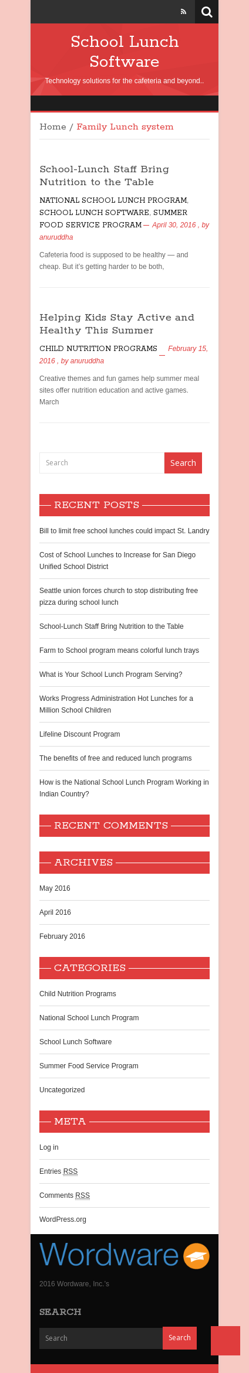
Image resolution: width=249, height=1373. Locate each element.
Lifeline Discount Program (79, 734)
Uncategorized (62, 1090)
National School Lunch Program (113, 200)
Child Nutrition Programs (98, 349)
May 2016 (54, 888)
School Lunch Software (124, 52)
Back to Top (225, 1340)
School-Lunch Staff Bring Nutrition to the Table (104, 176)
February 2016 (62, 936)
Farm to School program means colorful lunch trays (119, 650)
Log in (49, 1147)
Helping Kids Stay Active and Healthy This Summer (116, 324)
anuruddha (56, 237)
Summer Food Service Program (89, 1066)
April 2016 (55, 912)
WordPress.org (62, 1219)
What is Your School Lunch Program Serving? (110, 674)
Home (52, 127)
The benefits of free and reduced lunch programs (115, 758)
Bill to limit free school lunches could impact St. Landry (124, 531)
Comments (64, 1195)
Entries (58, 1171)
